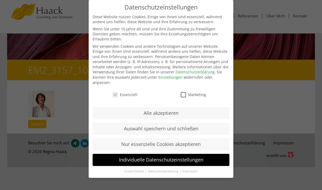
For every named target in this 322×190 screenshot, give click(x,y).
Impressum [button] (190, 171)
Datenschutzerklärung (195, 71)
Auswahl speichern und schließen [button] (161, 128)
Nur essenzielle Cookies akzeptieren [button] (161, 144)
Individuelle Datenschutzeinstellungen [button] (161, 159)
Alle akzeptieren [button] (161, 113)
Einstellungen (170, 77)
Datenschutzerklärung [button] (163, 171)
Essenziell (125, 94)
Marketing (193, 94)
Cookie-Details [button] (134, 171)
